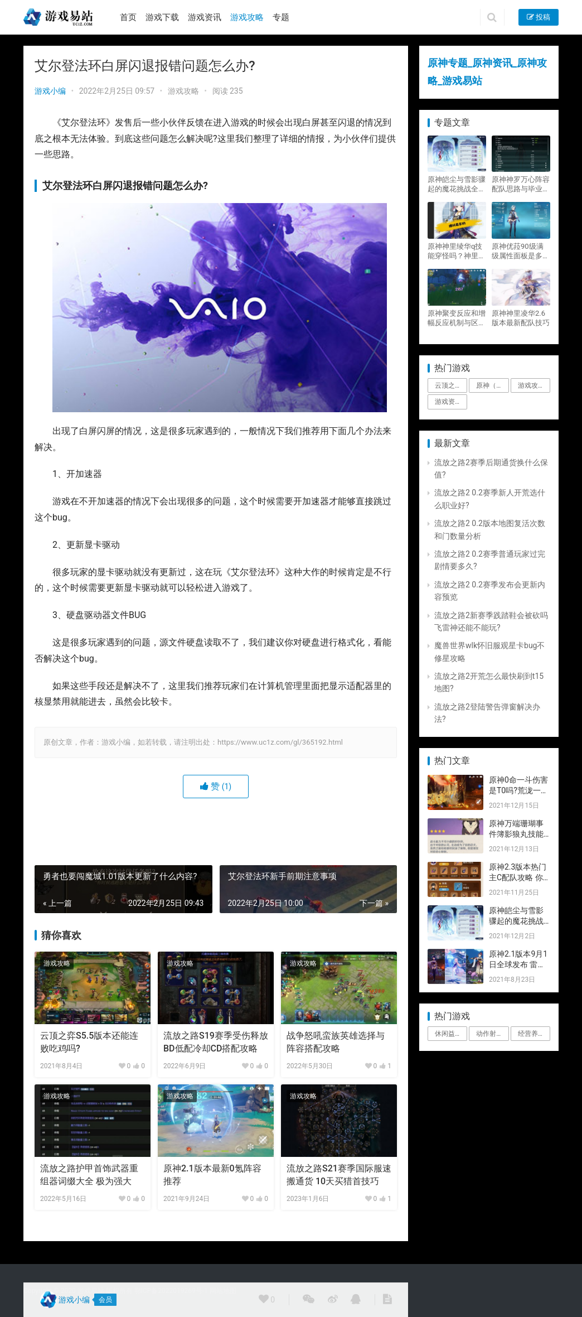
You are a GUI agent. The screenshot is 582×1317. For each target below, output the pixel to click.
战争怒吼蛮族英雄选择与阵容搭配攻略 (336, 1041)
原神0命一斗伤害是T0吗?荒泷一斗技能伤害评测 (519, 790)
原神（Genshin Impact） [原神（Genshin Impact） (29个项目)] (492, 385)
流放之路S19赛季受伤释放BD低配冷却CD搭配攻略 (215, 1041)
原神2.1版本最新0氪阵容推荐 (212, 1174)
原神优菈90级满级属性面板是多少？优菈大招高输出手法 (521, 251)
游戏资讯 (204, 17)
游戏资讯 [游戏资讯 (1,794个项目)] (448, 402)
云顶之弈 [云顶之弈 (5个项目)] (448, 385)
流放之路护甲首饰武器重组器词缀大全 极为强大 (89, 1174)
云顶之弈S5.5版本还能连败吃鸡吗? (89, 1041)
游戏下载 (162, 17)
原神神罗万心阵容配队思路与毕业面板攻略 (521, 184)
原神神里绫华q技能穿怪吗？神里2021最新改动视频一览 (455, 251)
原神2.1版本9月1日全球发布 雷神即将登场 (518, 964)
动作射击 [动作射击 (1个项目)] (489, 1034)
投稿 (538, 17)
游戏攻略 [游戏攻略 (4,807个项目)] (531, 385)
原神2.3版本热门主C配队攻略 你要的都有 (517, 877)
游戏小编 (50, 90)
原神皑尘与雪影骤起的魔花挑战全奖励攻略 (457, 184)
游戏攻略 (247, 17)
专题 (281, 17)
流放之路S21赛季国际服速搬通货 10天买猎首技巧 (339, 1174)
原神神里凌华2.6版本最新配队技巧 (521, 318)
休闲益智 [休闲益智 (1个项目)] (448, 1034)
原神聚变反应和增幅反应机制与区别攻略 (457, 318)
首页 (128, 17)
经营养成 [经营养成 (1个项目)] (531, 1034)
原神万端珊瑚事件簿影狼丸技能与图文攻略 (516, 834)
